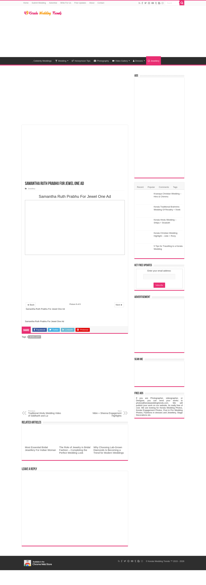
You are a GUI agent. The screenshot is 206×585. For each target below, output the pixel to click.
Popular (151, 187)
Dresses (138, 61)
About (91, 3)
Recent (140, 187)
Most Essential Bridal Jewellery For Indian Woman (40, 448)
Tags (175, 187)
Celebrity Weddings (42, 61)
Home (25, 3)
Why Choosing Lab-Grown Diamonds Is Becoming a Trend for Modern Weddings (109, 450)
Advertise (53, 3)
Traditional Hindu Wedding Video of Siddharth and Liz (44, 413)
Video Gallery (120, 61)
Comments (164, 187)
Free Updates (80, 3)
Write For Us (65, 3)
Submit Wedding (39, 3)
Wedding (60, 61)
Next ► (119, 305)
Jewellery (153, 61)
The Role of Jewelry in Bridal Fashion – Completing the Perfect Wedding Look (74, 450)
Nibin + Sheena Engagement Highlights (105, 413)
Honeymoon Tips (80, 61)
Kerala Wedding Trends (159, 561)
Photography (101, 61)
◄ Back (30, 305)
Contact (101, 3)
